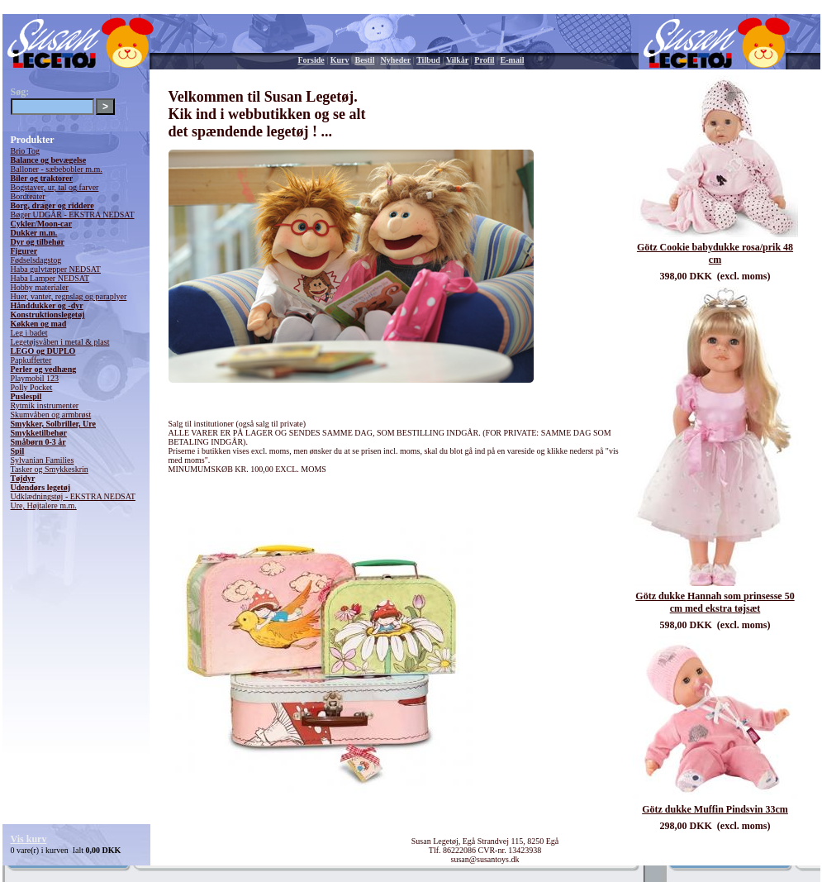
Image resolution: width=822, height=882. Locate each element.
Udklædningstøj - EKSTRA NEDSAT (73, 496)
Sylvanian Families (42, 460)
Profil (484, 59)
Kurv (339, 59)
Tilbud (428, 59)
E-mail (513, 59)
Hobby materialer (40, 287)
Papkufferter (31, 360)
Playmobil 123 (35, 378)
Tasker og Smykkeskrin (49, 469)
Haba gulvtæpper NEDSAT (56, 269)
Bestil (365, 59)
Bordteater (28, 196)
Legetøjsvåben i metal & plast (60, 341)
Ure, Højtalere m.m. (44, 505)
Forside (311, 59)
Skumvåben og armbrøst (51, 414)
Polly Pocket (32, 387)
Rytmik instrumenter (45, 405)
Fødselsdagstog (36, 260)
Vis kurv (29, 839)
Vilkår (457, 59)
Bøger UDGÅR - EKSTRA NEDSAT (73, 214)
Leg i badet (29, 332)
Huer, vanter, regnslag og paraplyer (69, 296)
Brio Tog (25, 150)
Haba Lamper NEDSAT (50, 278)
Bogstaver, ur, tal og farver (55, 187)
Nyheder (395, 59)
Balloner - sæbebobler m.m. (56, 169)
